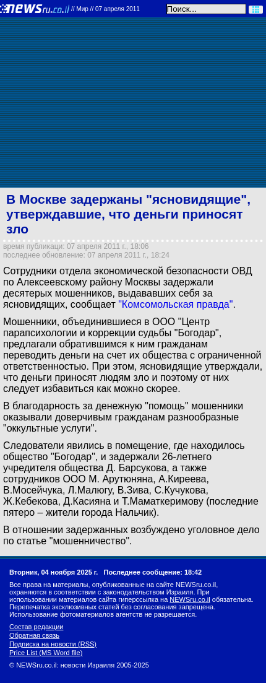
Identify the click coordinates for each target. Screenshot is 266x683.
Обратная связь (34, 635)
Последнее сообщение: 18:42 (153, 572)
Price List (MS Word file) (45, 652)
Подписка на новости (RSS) (53, 644)
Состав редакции (36, 626)
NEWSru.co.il (189, 599)
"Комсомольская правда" (175, 304)
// (105, 9)
